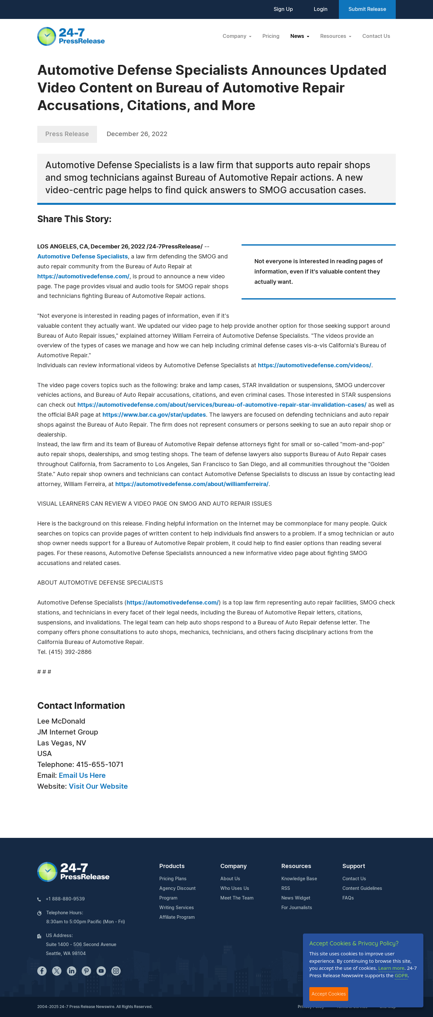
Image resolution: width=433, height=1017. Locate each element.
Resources (296, 866)
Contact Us (376, 36)
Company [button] (235, 36)
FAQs (348, 898)
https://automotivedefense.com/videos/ (314, 366)
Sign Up (283, 9)
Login (321, 9)
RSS (285, 888)
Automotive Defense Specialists (82, 257)
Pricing (270, 36)
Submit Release (367, 9)
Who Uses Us (234, 888)
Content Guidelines (362, 888)
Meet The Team (236, 898)
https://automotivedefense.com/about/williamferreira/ (192, 484)
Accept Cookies (329, 994)
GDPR (401, 975)
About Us (230, 879)
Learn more (391, 968)
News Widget (295, 898)
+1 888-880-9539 (65, 899)
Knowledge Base (299, 879)
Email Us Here (82, 775)
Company (233, 866)
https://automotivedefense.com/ (83, 277)
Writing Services (176, 908)
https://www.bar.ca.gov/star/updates (154, 415)
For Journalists (296, 908)
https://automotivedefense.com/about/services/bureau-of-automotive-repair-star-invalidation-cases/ (222, 405)
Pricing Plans (173, 879)
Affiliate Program (177, 917)
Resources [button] (334, 36)
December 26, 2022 (137, 134)
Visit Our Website (98, 786)
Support (353, 866)
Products (172, 866)
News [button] (297, 36)
